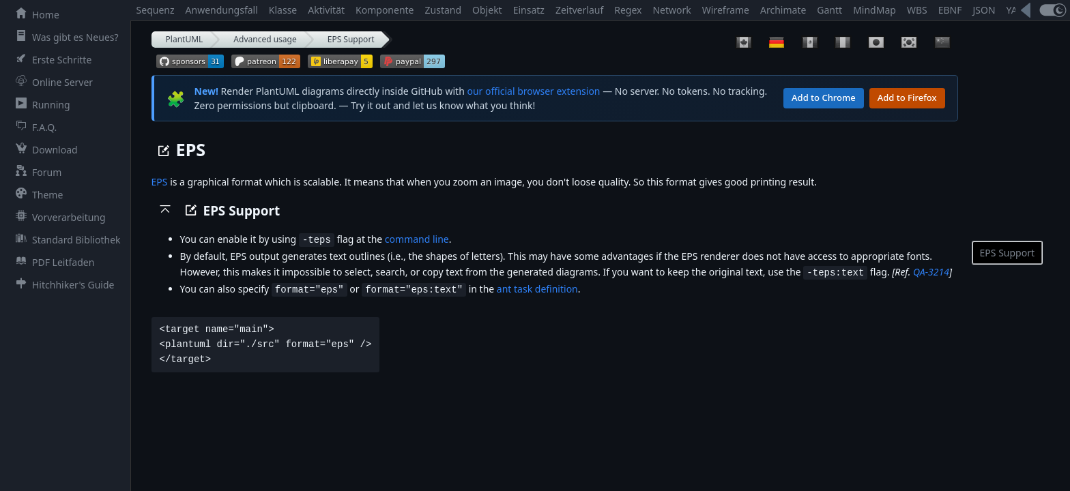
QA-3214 (931, 271)
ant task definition (537, 287)
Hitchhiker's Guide (62, 284)
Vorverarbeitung (58, 217)
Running (40, 104)
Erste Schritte (50, 59)
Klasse (283, 9)
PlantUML (184, 39)
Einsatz (529, 9)
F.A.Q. (33, 127)
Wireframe (725, 9)
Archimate (783, 9)
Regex (627, 9)
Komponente (385, 9)
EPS (159, 181)
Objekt (487, 9)
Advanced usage (264, 39)
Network (671, 9)
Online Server (51, 82)
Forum (35, 172)
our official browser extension (533, 91)
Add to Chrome (824, 97)
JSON (983, 9)
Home (34, 14)
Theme (36, 194)
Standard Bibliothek (65, 239)
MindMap (874, 9)
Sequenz (155, 9)
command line (417, 239)
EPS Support (351, 39)
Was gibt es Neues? (64, 37)
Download (44, 149)
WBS (917, 9)
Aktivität (326, 9)
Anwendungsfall (222, 9)
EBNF (950, 9)
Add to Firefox (907, 97)
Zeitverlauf (579, 9)
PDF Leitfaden (52, 262)
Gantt (829, 9)
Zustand (443, 9)
